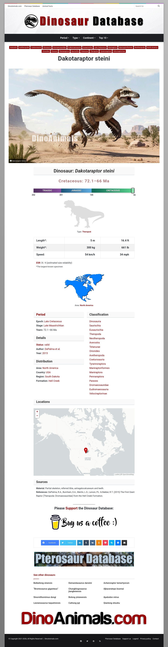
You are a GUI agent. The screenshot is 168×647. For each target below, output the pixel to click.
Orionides (45, 51)
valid (46, 344)
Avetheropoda (24, 47)
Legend (135, 639)
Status (39, 344)
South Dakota (52, 376)
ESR (38, 262)
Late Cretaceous (100, 47)
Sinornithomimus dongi (45, 597)
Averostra (13, 47)
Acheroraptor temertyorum (116, 583)
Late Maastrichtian (54, 325)
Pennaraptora (64, 51)
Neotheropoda (140, 47)
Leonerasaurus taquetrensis (47, 603)
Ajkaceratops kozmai (113, 589)
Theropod (86, 232)
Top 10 (102, 37)
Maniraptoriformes (125, 47)
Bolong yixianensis (77, 597)
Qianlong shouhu (111, 603)
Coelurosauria (36, 47)
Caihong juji (74, 603)
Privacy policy (145, 639)
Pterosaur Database (32, 6)
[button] (85, 450)
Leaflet (117, 474)
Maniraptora (112, 47)
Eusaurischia (87, 47)
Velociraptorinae (119, 51)
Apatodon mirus (111, 597)
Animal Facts (48, 6)
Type (75, 37)
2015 (45, 353)
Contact (156, 639)
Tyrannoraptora (105, 51)
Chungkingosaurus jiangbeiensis (77, 590)
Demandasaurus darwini (80, 583)
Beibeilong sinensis (43, 583)
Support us (126, 639)
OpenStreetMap (128, 474)
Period (63, 37)
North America (152, 47)
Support (71, 508)
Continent (88, 37)
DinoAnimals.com (15, 6)
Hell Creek (54, 380)
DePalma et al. (52, 349)
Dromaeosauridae (59, 47)
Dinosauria (47, 47)
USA (48, 372)
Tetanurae (84, 51)
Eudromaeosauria (74, 47)
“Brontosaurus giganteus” (46, 589)
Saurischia (75, 51)
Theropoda (94, 51)
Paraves (54, 51)
